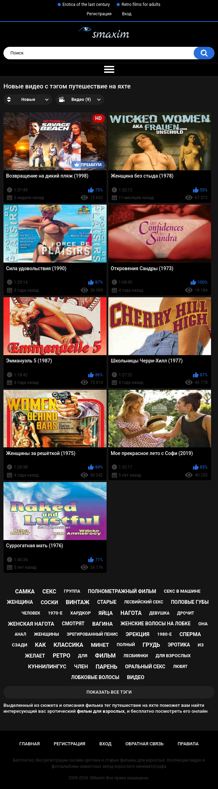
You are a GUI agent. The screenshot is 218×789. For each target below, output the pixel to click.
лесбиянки (135, 655)
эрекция (137, 634)
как (40, 645)
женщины (46, 634)
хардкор (80, 613)
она (203, 623)
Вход (126, 13)
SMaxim (97, 777)
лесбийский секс (143, 602)
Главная (29, 743)
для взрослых (173, 655)
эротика (179, 645)
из (201, 645)
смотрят (73, 623)
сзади (19, 645)
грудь (151, 645)
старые (106, 602)
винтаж (77, 602)
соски (49, 602)
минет (100, 645)
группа (72, 591)
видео (135, 677)
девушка (159, 613)
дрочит (185, 613)
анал (20, 634)
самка (24, 591)
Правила (188, 743)
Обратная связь (144, 743)
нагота (131, 613)
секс (49, 591)
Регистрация (99, 13)
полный (126, 644)
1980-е (164, 634)
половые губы (190, 602)
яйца (106, 613)
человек (31, 613)
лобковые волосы (95, 677)
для (82, 655)
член (81, 666)
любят (180, 666)
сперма (190, 634)
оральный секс (145, 666)
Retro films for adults (140, 4)
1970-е (55, 613)
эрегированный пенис (92, 634)
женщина (20, 602)
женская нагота (31, 624)
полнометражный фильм (122, 591)
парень (106, 666)
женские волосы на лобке (155, 623)
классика (68, 645)
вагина (102, 624)
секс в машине (182, 591)
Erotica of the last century (86, 4)
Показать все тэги (109, 692)
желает (35, 656)
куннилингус (47, 666)
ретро (61, 655)
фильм (105, 655)
